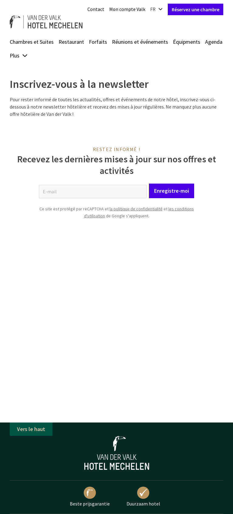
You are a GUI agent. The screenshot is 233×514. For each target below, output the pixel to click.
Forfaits (98, 41)
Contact (95, 9)
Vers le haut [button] (31, 429)
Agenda (213, 41)
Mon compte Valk (127, 9)
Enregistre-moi (171, 190)
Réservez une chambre (195, 9)
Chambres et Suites (32, 41)
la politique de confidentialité (136, 209)
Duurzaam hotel (143, 497)
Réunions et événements (140, 41)
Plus (19, 55)
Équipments (186, 41)
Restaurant (71, 41)
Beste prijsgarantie (90, 497)
